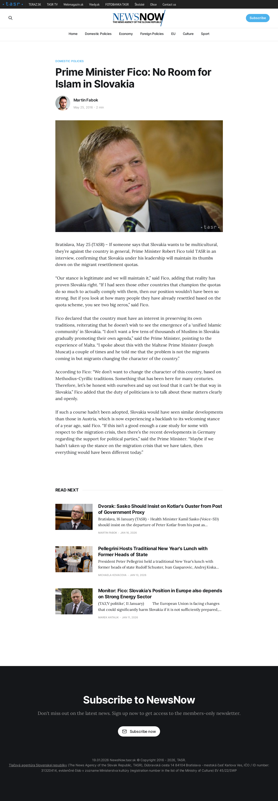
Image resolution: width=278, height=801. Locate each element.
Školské (139, 5)
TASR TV (52, 5)
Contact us (169, 5)
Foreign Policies (152, 34)
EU (173, 34)
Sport (205, 34)
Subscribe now (139, 731)
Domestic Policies (98, 34)
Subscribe (258, 18)
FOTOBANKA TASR (117, 5)
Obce (153, 5)
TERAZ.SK (35, 5)
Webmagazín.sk (73, 5)
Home (73, 34)
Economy (126, 34)
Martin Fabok (86, 100)
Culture (188, 34)
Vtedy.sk (94, 5)
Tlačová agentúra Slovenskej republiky (38, 765)
